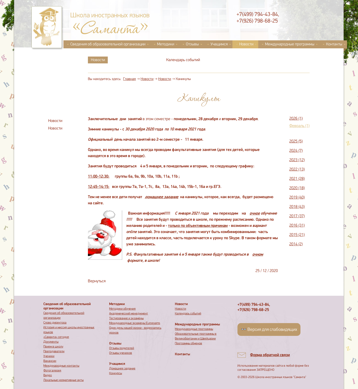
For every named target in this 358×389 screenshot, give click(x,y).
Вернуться (96, 281)
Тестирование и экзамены (126, 318)
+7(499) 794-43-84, (258, 14)
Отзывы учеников (120, 353)
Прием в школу (53, 346)
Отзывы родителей (121, 348)
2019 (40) (297, 197)
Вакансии (49, 361)
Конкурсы (115, 373)
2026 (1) (296, 119)
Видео (47, 375)
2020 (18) (297, 188)
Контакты (334, 44)
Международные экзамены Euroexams (134, 323)
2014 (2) (296, 244)
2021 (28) (297, 179)
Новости (246, 44)
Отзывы (192, 44)
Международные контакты (61, 366)
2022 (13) (297, 169)
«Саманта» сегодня (56, 337)
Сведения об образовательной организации (107, 44)
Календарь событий (183, 60)
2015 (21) (297, 235)
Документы (50, 342)
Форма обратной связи (270, 355)
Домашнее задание (122, 368)
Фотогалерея (52, 370)
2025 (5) (296, 141)
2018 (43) (297, 207)
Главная (129, 79)
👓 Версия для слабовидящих (269, 329)
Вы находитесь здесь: (104, 79)
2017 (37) (297, 216)
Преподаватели (53, 351)
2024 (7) (296, 151)
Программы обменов (188, 343)
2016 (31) (297, 225)
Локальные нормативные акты (63, 380)
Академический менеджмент (128, 313)
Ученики (48, 356)
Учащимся (219, 44)
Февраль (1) (299, 126)
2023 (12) (297, 160)
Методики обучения (122, 309)
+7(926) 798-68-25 (257, 21)
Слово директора (54, 322)
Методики (165, 44)
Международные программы (289, 44)
